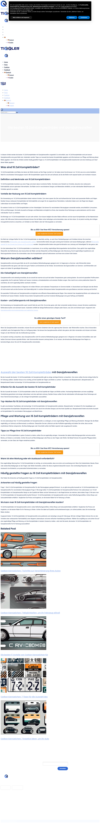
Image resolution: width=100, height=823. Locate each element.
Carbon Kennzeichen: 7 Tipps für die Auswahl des (24, 696)
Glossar (6, 797)
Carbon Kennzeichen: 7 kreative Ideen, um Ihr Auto (25, 738)
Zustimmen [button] (84, 17)
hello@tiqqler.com (9, 783)
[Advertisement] (50, 357)
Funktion (6, 32)
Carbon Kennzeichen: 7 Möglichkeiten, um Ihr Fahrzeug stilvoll (30, 613)
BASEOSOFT (13, 821)
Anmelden (63, 768)
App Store (5, 787)
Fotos (6, 29)
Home (6, 27)
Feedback (7, 35)
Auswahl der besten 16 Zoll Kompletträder (26, 372)
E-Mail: (37, 763)
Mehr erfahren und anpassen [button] (21, 17)
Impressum (7, 800)
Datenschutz (8, 802)
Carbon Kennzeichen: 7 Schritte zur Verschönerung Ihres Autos (31, 571)
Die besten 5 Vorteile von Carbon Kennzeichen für (24, 654)
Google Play (17, 787)
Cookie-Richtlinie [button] (65, 6)
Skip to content (5, 9)
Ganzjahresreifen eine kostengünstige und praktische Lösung (19, 310)
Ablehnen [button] (72, 17)
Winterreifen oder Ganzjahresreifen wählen (23, 242)
